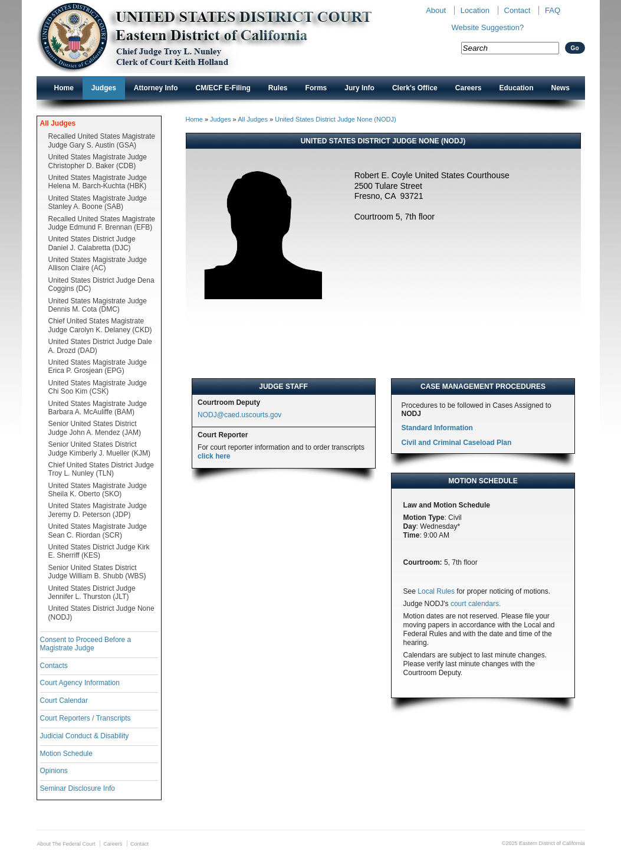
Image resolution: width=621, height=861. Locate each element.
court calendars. (476, 604)
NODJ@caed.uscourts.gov (239, 415)
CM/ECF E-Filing (223, 88)
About (436, 10)
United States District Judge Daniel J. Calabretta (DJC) (92, 243)
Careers (468, 88)
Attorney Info (156, 88)
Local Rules (436, 591)
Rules (278, 88)
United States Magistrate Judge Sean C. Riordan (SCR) (97, 530)
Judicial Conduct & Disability (84, 736)
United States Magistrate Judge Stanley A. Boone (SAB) (97, 202)
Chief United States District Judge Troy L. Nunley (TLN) (101, 469)
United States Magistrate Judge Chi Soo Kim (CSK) (97, 387)
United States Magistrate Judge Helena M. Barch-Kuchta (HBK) (97, 181)
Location (475, 10)
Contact (517, 10)
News (560, 88)
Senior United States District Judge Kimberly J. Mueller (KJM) (99, 448)
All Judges (58, 123)
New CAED (223, 38)
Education (517, 88)
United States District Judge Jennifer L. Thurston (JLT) (92, 592)
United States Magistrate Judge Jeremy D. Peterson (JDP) (97, 510)
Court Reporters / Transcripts (85, 718)
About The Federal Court (66, 844)
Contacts (54, 666)
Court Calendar (64, 700)
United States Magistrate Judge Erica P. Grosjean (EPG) (97, 366)
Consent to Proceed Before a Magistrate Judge (86, 644)
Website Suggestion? (488, 27)
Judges (103, 88)
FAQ (552, 10)
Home (64, 88)
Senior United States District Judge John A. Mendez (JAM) (94, 428)
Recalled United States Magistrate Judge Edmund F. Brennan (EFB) (101, 223)
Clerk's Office (415, 88)
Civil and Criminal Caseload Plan (457, 442)
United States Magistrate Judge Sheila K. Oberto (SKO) (97, 490)
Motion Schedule (66, 753)
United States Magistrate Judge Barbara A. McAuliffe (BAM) (97, 408)
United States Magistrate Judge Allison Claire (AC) (97, 264)
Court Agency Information (80, 683)
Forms (316, 88)
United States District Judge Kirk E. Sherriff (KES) (99, 551)
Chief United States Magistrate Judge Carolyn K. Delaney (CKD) (100, 325)
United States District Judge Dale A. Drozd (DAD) (100, 346)
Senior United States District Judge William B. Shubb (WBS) (97, 572)
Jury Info (359, 88)
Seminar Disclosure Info (77, 788)
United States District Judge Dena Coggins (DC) (101, 284)
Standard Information (437, 428)
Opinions (54, 771)
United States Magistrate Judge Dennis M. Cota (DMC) (97, 305)
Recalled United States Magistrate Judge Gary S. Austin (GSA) (101, 140)
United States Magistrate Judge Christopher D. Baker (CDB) (97, 161)
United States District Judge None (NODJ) (101, 612)
